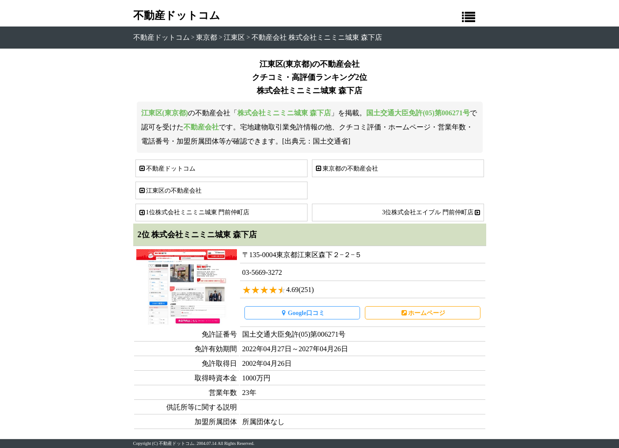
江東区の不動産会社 (170, 190)
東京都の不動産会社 (346, 168)
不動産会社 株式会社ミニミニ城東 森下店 (316, 37)
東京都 (206, 37)
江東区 (234, 37)
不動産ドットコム (176, 15)
